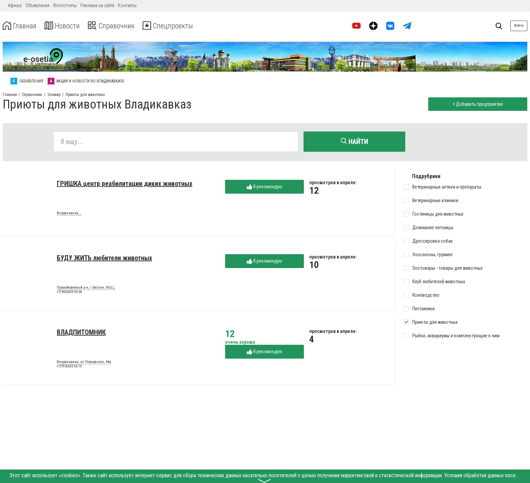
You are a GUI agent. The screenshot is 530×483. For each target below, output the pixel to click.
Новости (67, 25)
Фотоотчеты (65, 5)
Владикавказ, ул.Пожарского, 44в (84, 363)
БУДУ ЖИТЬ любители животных (104, 259)
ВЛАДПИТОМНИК (81, 333)
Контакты (127, 5)
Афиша (15, 5)
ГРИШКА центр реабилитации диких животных (124, 184)
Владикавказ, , (69, 214)
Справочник (119, 25)
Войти (519, 25)
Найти (354, 142)
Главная (21, 25)
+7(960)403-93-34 (69, 293)
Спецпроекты (180, 25)
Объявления (37, 5)
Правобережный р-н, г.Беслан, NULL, (86, 289)
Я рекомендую (264, 188)
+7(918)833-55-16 (69, 367)
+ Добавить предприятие (476, 104)
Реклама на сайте (97, 5)
